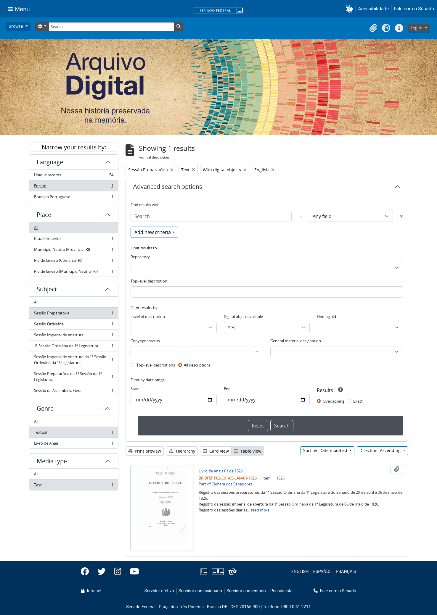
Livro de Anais (73, 444)
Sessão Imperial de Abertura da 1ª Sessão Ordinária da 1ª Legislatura (73, 359)
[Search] (111, 26)
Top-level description (149, 281)
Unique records (73, 176)
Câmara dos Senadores (231, 484)
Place (44, 215)
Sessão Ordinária (73, 325)
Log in (417, 27)
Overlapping (333, 401)
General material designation (295, 340)
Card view (216, 451)
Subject (47, 289)
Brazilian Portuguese (73, 198)
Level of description (148, 316)
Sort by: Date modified (325, 450)
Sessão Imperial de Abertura (73, 336)
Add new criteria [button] (152, 232)
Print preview (144, 451)
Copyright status (145, 340)
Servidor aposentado (246, 590)
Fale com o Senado (414, 9)
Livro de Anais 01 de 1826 (221, 471)
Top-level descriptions (155, 365)
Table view (247, 451)
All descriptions (197, 365)
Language (50, 162)
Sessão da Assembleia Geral (73, 392)
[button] (351, 9)
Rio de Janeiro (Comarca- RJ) (73, 261)
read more (260, 510)
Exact (358, 401)
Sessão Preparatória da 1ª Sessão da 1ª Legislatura (73, 376)
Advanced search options (167, 187)
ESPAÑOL (322, 571)
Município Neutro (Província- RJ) (73, 250)
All (36, 227)
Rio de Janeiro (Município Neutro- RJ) (73, 272)
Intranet (91, 590)
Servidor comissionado (200, 590)
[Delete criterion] (401, 216)
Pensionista (281, 590)
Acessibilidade (373, 9)
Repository (140, 256)
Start (135, 388)
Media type (52, 461)
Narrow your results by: (74, 147)
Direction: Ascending (380, 450)
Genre (45, 408)
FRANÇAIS (346, 571)
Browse (16, 26)
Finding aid (326, 316)
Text (73, 486)
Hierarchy (182, 451)
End (227, 388)
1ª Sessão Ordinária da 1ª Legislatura (73, 347)
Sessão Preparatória (73, 314)
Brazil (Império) (73, 239)
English (73, 187)
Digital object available (243, 316)
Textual (73, 433)
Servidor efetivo (159, 590)
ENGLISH (300, 571)
